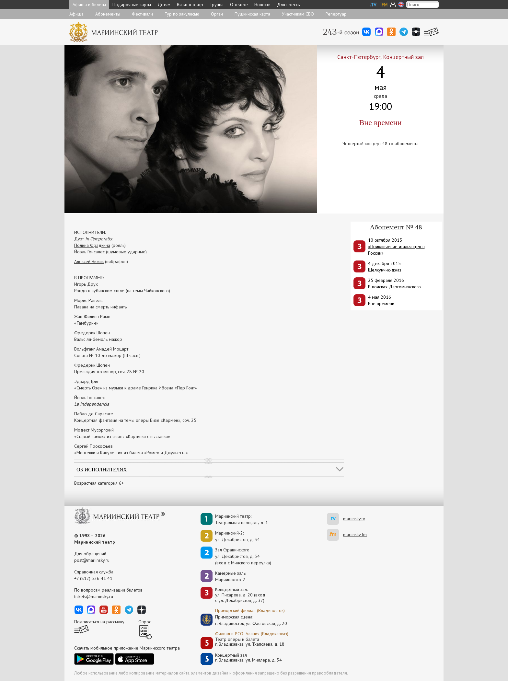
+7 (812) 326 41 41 (93, 578)
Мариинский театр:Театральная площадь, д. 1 (241, 519)
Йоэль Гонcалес (89, 252)
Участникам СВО (298, 14)
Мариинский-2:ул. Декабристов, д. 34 (237, 536)
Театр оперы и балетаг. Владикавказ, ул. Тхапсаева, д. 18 (249, 642)
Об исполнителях (101, 469)
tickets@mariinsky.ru (93, 596)
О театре (239, 4)
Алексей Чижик (89, 261)
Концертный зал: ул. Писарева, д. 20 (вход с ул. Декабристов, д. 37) (240, 595)
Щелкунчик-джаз (384, 270)
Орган (217, 14)
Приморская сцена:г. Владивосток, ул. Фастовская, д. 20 (244, 620)
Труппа (217, 4)
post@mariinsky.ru (92, 560)
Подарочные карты (131, 4)
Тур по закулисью (182, 14)
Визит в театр (190, 4)
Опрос (144, 622)
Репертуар (336, 14)
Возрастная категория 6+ (99, 483)
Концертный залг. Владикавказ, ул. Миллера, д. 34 (248, 658)
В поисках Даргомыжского (394, 287)
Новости (262, 4)
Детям (163, 4)
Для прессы (289, 4)
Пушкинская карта (252, 14)
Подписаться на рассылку (99, 622)
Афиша (76, 14)
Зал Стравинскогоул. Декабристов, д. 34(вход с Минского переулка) (243, 556)
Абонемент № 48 (396, 227)
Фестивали (142, 14)
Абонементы (107, 14)
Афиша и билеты (89, 4)
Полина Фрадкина (92, 245)
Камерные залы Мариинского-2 (231, 576)
